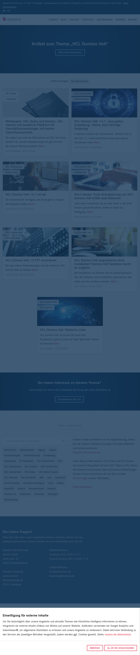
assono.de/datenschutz (118, 634)
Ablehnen (95, 648)
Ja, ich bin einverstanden (120, 648)
